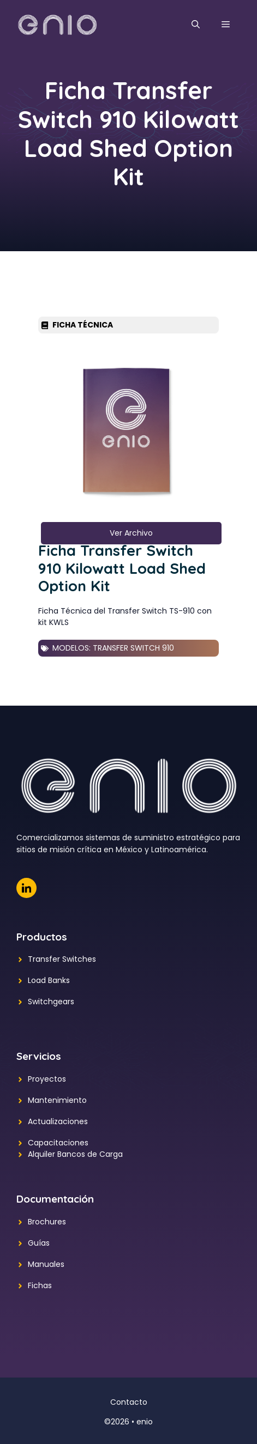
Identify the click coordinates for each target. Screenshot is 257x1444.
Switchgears (51, 1001)
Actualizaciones (58, 1121)
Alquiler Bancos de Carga (75, 1154)
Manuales (46, 1264)
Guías (39, 1242)
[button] (196, 24)
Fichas (40, 1285)
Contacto (128, 1402)
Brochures (47, 1221)
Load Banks (49, 980)
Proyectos (47, 1078)
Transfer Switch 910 (133, 647)
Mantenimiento (57, 1100)
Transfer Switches (62, 959)
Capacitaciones (58, 1142)
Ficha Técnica (82, 324)
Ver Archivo (131, 532)
